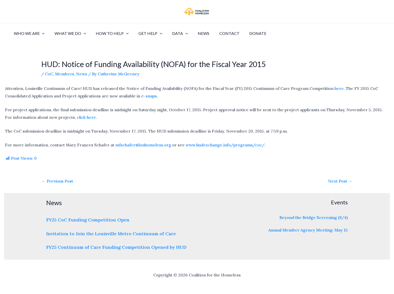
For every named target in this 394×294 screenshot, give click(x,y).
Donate (244, 33)
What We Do (67, 33)
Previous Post (57, 181)
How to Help (107, 33)
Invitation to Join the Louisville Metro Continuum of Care (111, 234)
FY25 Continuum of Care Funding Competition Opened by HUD (116, 247)
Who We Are (28, 33)
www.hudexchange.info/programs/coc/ (225, 144)
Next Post (340, 181)
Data (172, 33)
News (193, 33)
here (339, 88)
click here (86, 117)
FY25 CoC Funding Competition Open (87, 220)
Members (64, 73)
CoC (49, 73)
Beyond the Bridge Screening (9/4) (313, 217)
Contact (217, 33)
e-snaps (149, 95)
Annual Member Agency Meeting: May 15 (308, 229)
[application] (41, 33)
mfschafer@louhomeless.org (143, 144)
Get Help (144, 33)
